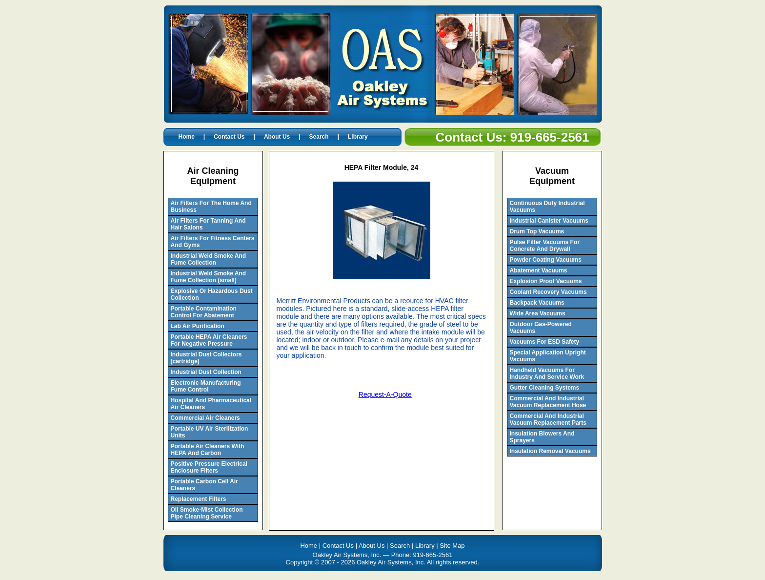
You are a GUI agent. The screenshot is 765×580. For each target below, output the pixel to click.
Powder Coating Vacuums (546, 259)
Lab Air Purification (197, 326)
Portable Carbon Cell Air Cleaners (204, 485)
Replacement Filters (198, 499)
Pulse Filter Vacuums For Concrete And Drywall (545, 245)
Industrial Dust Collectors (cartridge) (206, 358)
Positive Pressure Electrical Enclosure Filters (209, 467)
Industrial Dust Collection (206, 372)
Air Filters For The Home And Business (211, 206)
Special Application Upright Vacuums (548, 356)
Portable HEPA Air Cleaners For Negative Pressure (209, 340)
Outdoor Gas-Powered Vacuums (541, 327)
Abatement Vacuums (538, 270)
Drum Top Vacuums (537, 231)
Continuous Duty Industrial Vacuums (547, 206)
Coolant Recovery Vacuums (548, 292)
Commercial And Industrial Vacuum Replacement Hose (548, 402)
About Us (277, 136)
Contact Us (229, 136)
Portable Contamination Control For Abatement (204, 312)
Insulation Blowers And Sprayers (542, 437)
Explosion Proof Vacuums (546, 281)
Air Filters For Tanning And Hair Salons (208, 224)
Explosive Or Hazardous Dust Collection (212, 294)
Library (358, 136)
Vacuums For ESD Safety (545, 341)
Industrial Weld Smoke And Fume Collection (208, 259)
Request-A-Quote (385, 394)
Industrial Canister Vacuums (549, 220)
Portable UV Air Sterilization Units (209, 432)
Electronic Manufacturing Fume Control (206, 386)
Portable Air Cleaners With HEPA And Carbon (207, 449)
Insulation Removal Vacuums (550, 451)
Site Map (452, 545)
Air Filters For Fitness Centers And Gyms (213, 242)
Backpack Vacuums (537, 302)
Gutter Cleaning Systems (545, 387)
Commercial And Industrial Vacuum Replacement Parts (548, 419)
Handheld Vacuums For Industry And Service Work (547, 373)
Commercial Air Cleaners (205, 417)
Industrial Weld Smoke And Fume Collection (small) (208, 277)
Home (187, 136)
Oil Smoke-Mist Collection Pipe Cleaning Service (207, 513)
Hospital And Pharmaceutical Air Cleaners (211, 404)
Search (319, 136)
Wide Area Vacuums (537, 313)
